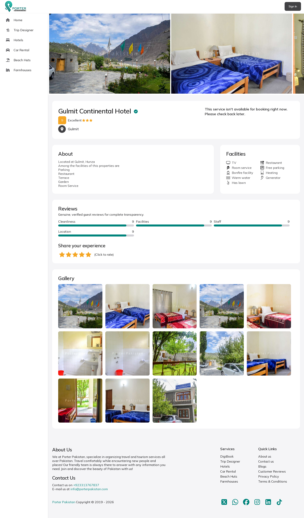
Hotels (225, 466)
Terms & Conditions (272, 481)
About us (264, 456)
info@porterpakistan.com (89, 489)
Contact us (266, 461)
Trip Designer (230, 461)
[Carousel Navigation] (176, 54)
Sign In (293, 6)
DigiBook (227, 456)
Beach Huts (228, 476)
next (288, 53)
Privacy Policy (268, 476)
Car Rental (228, 471)
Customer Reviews (272, 471)
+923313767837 (86, 485)
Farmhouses (229, 481)
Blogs (262, 466)
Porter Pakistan (63, 502)
